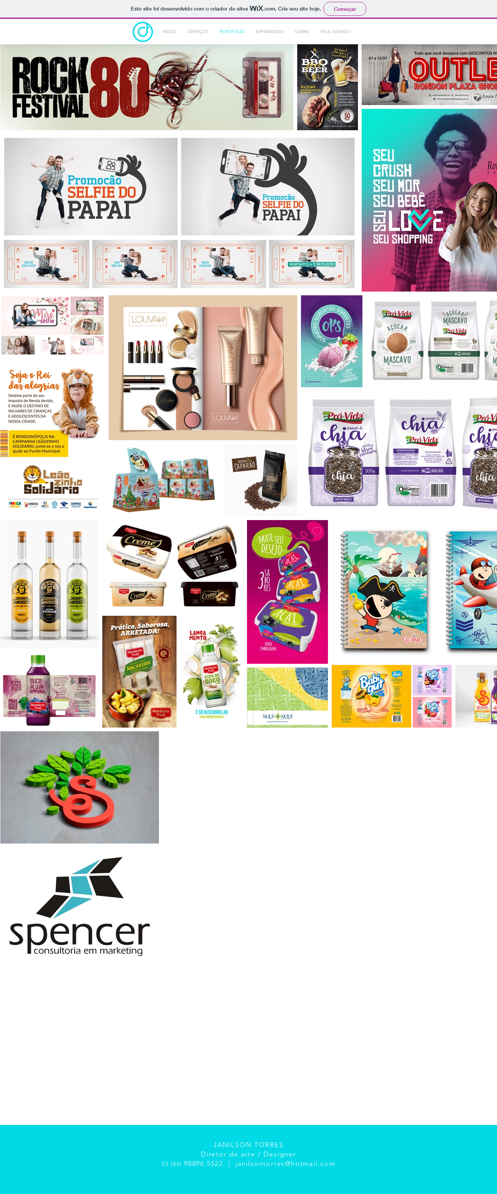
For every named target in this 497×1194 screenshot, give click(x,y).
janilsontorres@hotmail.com (285, 1163)
